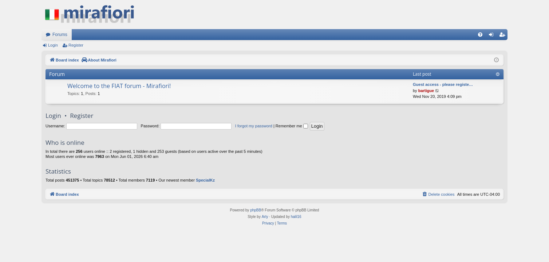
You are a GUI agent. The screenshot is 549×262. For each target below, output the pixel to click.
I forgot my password (253, 126)
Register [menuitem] (503, 36)
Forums (59, 34)
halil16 (296, 217)
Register (75, 45)
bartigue (426, 90)
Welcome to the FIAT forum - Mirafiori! (119, 86)
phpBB (255, 210)
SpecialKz (205, 180)
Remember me (292, 126)
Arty (265, 217)
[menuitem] (480, 34)
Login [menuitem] (493, 36)
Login (53, 45)
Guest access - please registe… (443, 84)
